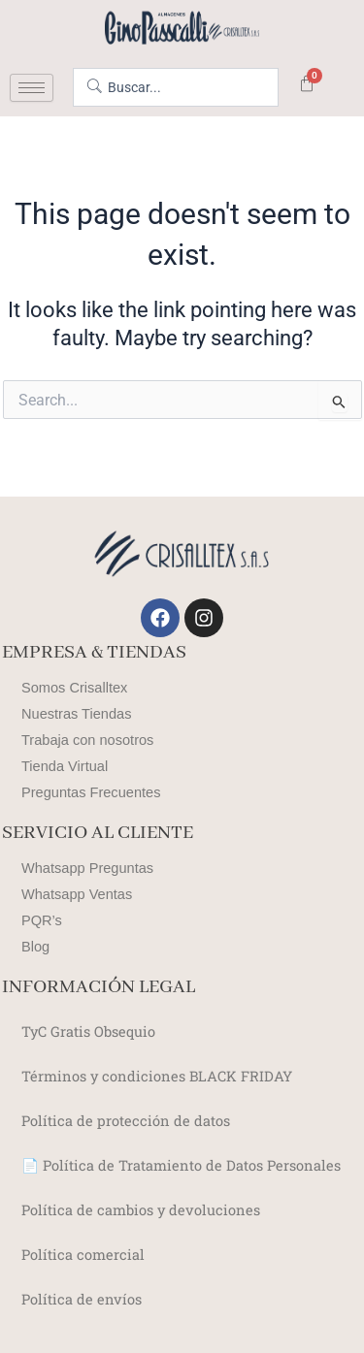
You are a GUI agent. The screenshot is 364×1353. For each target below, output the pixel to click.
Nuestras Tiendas (76, 714)
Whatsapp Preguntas (87, 868)
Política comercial (83, 1254)
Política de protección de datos (125, 1120)
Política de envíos (81, 1299)
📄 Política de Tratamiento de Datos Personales (181, 1165)
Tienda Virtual (64, 766)
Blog (35, 946)
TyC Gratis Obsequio (88, 1031)
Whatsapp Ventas (76, 894)
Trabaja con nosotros (87, 740)
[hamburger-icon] (31, 88)
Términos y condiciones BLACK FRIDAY (156, 1076)
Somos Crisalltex (74, 687)
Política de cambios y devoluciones (140, 1210)
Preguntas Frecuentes (90, 792)
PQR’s (41, 920)
